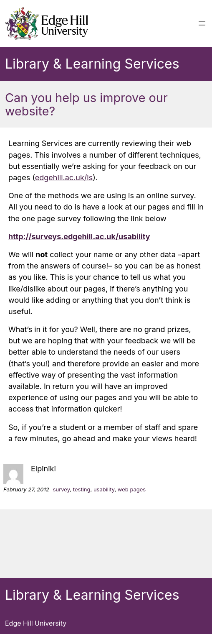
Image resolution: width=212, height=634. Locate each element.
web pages (132, 489)
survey (61, 489)
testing (82, 489)
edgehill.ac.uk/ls (64, 177)
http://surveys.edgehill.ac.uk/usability (79, 236)
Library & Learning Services (92, 64)
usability (104, 489)
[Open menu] (202, 23)
